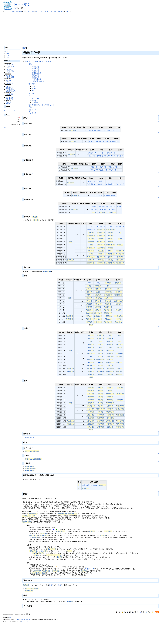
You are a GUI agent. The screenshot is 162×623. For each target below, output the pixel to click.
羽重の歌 (91, 400)
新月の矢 (108, 301)
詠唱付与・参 (92, 153)
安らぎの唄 (112, 209)
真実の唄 (112, 206)
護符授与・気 (91, 359)
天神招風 (100, 362)
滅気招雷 (119, 374)
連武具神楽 (90, 421)
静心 (100, 341)
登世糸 (8, 86)
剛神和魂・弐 (101, 245)
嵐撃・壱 (103, 167)
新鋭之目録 (72, 130)
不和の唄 (100, 388)
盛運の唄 (110, 406)
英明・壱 (92, 156)
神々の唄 (110, 388)
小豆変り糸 (9, 88)
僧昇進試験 (9, 97)
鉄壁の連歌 (100, 418)
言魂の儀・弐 (110, 371)
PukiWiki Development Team (24, 619)
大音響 (110, 391)
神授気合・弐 (91, 353)
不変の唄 (120, 388)
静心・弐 (100, 344)
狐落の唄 (100, 397)
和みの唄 (94, 209)
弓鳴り (98, 283)
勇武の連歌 (110, 418)
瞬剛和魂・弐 (98, 313)
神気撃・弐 (100, 338)
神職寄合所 (70, 260)
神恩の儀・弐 (101, 242)
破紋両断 (8, 80)
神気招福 (91, 362)
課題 (70, 242)
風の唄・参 (90, 391)
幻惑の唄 (91, 388)
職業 (24, 48)
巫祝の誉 (91, 260)
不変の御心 (108, 319)
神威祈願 (120, 257)
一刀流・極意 (10, 71)
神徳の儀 (100, 406)
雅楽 (33, 90)
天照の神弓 (98, 304)
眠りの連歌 (100, 415)
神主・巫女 (22, 4)
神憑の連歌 (90, 427)
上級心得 (35, 217)
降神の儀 (98, 301)
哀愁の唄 (103, 209)
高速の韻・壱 (120, 184)
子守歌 (94, 195)
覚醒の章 (26, 585)
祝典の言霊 (110, 356)
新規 (46, 11)
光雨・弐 (89, 292)
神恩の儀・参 (101, 257)
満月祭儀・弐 (98, 316)
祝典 (91, 341)
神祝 (100, 347)
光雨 (118, 289)
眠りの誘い (102, 212)
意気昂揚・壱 (111, 153)
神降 (108, 286)
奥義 (91, 325)
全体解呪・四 (110, 254)
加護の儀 (110, 233)
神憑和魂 (89, 322)
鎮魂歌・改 (112, 212)
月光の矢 (98, 310)
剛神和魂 (91, 242)
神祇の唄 (100, 400)
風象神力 (91, 233)
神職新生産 (29, 591)
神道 (33, 86)
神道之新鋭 (35, 71)
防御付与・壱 (101, 130)
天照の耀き (89, 310)
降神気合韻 (110, 368)
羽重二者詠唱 (91, 263)
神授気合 (91, 344)
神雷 (119, 335)
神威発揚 (119, 371)
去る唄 (94, 212)
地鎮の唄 (91, 397)
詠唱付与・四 (91, 229)
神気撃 (34, 553)
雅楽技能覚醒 (29, 470)
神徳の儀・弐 (110, 424)
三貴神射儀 (108, 292)
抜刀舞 (110, 257)
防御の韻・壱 (101, 184)
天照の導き (89, 319)
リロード (39, 11)
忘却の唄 (100, 195)
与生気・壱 (112, 170)
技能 (30, 64)
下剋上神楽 (90, 409)
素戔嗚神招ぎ (118, 301)
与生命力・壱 (103, 170)
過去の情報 (32, 109)
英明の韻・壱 (91, 184)
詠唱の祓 (119, 362)
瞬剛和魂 (89, 307)
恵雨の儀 (101, 239)
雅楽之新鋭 (35, 77)
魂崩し (119, 368)
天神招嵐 (91, 374)
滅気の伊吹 (110, 350)
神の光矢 (98, 286)
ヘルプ (67, 11)
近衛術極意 (9, 83)
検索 (55, 11)
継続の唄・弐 (91, 406)
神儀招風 (91, 347)
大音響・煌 (110, 415)
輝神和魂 (101, 260)
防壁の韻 (118, 283)
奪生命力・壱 (112, 167)
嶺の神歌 (110, 400)
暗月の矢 (89, 316)
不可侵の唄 (120, 421)
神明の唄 (100, 403)
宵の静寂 (119, 356)
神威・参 (110, 341)
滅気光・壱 (91, 181)
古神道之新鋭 (36, 73)
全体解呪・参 (120, 251)
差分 (24, 11)
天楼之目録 (69, 319)
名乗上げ (8, 82)
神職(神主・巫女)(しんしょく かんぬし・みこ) (41, 61)
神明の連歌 (100, 424)
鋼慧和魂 (98, 307)
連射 (89, 283)
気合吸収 (110, 338)
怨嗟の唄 (110, 397)
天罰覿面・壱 (101, 233)
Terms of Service (30, 621)
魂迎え (119, 206)
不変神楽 (91, 412)
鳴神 (110, 347)
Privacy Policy (23, 621)
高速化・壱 (119, 156)
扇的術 (89, 295)
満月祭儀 (108, 304)
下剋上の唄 (90, 394)
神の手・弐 (108, 289)
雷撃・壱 (94, 167)
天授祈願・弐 (91, 236)
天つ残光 (118, 310)
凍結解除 (19, 11)
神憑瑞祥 (100, 374)
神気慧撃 (100, 365)
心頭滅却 (8, 72)
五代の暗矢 (118, 322)
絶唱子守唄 (120, 424)
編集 (13, 11)
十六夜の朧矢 (118, 316)
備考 (30, 111)
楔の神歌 (120, 400)
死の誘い (113, 195)
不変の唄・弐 (110, 394)
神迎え (110, 251)
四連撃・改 (9, 65)
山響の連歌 (100, 427)
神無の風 (91, 403)
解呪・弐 (92, 141)
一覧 (50, 11)
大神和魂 (118, 319)
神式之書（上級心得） (39, 81)
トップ (6, 11)
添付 (33, 11)
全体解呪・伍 (91, 257)
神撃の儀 (110, 374)
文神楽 (120, 239)
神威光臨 (100, 350)
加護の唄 (107, 195)
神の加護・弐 (101, 226)
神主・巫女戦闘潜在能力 (33, 459)
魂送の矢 (98, 289)
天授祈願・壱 (110, 229)
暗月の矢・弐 (98, 322)
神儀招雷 (110, 353)
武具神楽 (110, 409)
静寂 (91, 356)
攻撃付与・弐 (111, 156)
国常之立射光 (108, 295)
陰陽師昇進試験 (11, 91)
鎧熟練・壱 (9, 75)
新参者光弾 (92, 130)
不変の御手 (118, 292)
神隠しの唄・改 (103, 206)
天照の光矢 (98, 298)
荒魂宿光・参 (91, 368)
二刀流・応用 (10, 66)
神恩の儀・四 (120, 263)
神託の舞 (91, 251)
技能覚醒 (35, 102)
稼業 (50, 585)
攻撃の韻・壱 (110, 184)
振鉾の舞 (91, 418)
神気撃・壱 (100, 335)
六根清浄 (110, 248)
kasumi (10, 617)
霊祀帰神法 (118, 295)
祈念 (110, 226)
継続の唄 (100, 394)
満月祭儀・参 (108, 322)
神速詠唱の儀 (120, 254)
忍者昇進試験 (10, 89)
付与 (45, 551)
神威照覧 (110, 365)
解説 (30, 107)
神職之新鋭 (35, 69)
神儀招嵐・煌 (110, 362)
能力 (30, 95)
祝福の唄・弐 (100, 409)
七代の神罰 (89, 313)
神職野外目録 (36, 79)
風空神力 (91, 239)
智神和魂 (110, 242)
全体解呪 (99, 141)
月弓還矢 (98, 295)
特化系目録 (47, 271)
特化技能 (32, 84)
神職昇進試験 (29, 438)
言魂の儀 (100, 353)
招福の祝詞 (120, 415)
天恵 (101, 153)
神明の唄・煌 (110, 412)
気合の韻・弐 (101, 229)
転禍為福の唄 (120, 394)
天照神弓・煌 (108, 307)
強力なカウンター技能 (53, 555)
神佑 (120, 233)
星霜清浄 (101, 254)
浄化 (91, 245)
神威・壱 (91, 335)
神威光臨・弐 (91, 365)
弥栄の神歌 (110, 403)
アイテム (8, 55)
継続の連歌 (90, 415)
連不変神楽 (90, 424)
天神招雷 (91, 371)
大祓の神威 (119, 353)
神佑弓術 (89, 298)
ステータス (35, 98)
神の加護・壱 (107, 141)
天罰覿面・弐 (101, 236)
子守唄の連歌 (110, 421)
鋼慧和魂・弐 (108, 313)
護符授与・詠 (100, 359)
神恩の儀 (110, 236)
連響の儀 (110, 427)
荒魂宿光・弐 (91, 248)
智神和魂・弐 (110, 245)
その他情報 (32, 113)
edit (5, 127)
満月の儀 (89, 301)
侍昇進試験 (9, 99)
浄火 (119, 341)
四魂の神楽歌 (120, 427)
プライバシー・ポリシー (11, 110)
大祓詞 (91, 254)
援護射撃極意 (26, 522)
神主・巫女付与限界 (32, 451)
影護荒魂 (89, 304)
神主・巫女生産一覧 (32, 588)
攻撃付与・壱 (110, 130)
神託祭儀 (101, 251)
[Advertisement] (81, 29)
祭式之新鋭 (35, 75)
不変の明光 (119, 344)
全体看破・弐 (89, 569)
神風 (110, 335)
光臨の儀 (100, 356)
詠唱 (42, 551)
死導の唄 (100, 412)
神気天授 (119, 347)
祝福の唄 (100, 391)
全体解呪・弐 (120, 226)
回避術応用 (115, 141)
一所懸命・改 (10, 69)
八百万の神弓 (108, 298)
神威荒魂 (110, 344)
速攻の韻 (108, 283)
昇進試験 (32, 93)
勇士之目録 (69, 316)
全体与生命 (100, 368)
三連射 (89, 286)
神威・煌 (110, 359)
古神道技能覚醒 (30, 468)
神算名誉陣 (119, 260)
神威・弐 (91, 338)
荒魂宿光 (120, 245)
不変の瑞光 (100, 371)
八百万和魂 (108, 316)
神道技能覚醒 (29, 466)
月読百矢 (118, 304)
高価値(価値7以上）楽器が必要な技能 (41, 105)
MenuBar (9, 103)
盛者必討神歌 (120, 409)
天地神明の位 (101, 263)
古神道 (34, 88)
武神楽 (110, 239)
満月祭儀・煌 (108, 310)
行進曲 (94, 206)
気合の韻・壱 (101, 181)
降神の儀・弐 (98, 319)
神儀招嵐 (91, 350)
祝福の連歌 (100, 421)
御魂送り (110, 260)
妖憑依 (98, 292)
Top (15, 8)
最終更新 (61, 11)
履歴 (28, 11)
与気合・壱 (94, 170)
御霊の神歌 (120, 406)
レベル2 (69, 551)
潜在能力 (35, 100)
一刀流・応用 (10, 77)
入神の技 (89, 289)
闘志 (7, 68)
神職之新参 (35, 67)
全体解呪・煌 (110, 263)
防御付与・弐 (101, 156)
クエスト (8, 57)
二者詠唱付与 (101, 248)
